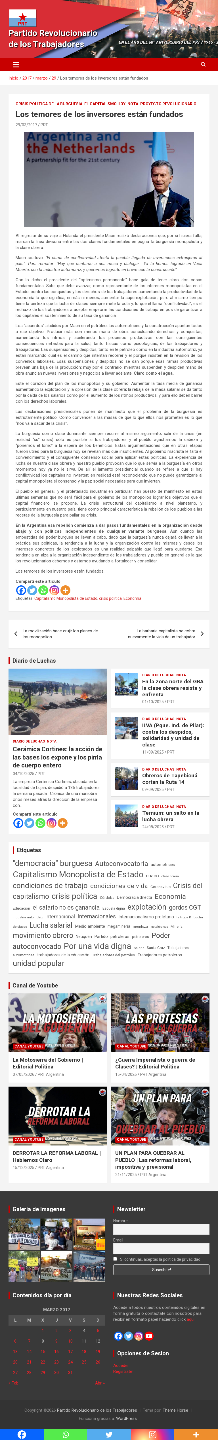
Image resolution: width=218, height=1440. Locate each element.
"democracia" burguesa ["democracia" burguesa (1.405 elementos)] (53, 863)
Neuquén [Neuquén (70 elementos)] (84, 936)
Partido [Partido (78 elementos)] (101, 936)
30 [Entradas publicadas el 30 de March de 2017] (56, 1372)
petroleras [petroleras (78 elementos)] (119, 936)
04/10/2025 (23, 773)
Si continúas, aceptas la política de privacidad (156, 1259)
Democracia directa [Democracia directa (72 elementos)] (134, 897)
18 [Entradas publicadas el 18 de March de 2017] (84, 1351)
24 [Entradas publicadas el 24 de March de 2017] (70, 1362)
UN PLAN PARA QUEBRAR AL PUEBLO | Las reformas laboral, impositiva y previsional (153, 1160)
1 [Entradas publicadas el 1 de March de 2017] (43, 1330)
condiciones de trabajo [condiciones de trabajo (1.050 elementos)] (50, 885)
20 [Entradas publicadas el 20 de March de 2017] (15, 1362)
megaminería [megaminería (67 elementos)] (119, 926)
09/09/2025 (153, 789)
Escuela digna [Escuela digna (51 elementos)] (113, 908)
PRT (44, 125)
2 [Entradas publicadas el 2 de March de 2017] (56, 1330)
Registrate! (123, 1371)
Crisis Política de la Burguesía (49, 104)
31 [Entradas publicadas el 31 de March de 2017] (70, 1372)
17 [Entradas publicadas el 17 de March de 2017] (70, 1351)
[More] (65, 590)
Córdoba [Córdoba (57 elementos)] (107, 897)
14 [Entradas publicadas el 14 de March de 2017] (29, 1351)
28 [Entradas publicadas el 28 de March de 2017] (29, 1372)
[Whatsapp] (43, 590)
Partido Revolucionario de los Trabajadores (97, 1410)
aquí (190, 1319)
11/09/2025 (153, 752)
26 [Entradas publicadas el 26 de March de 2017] (98, 1362)
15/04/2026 (126, 1074)
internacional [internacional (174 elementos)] (60, 917)
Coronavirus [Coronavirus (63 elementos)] (160, 886)
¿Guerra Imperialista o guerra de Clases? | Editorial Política (155, 1063)
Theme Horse (175, 1410)
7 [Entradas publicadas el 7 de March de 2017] (29, 1341)
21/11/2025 (126, 1174)
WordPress (126, 1418)
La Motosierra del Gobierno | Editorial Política (48, 1063)
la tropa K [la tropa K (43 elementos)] (184, 917)
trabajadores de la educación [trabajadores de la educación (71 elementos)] (63, 955)
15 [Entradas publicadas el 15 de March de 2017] (43, 1351)
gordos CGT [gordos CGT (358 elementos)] (185, 907)
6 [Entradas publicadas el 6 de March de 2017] (15, 1341)
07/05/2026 (23, 1074)
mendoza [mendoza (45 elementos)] (140, 927)
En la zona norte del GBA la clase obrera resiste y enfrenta (173, 688)
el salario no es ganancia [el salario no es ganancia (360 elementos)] (66, 907)
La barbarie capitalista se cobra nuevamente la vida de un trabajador (161, 633)
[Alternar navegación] (16, 64)
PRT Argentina (51, 1074)
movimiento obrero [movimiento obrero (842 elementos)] (43, 935)
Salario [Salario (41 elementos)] (139, 948)
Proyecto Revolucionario (168, 104)
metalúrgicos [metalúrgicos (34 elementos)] (159, 927)
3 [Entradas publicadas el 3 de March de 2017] (70, 1330)
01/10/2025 (153, 701)
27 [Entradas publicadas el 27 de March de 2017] (15, 1372)
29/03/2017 (26, 125)
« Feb (13, 1383)
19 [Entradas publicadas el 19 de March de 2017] (98, 1351)
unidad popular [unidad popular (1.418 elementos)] (39, 963)
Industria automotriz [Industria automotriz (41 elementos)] (28, 917)
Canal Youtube (28, 1046)
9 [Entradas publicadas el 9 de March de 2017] (56, 1341)
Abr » (100, 1383)
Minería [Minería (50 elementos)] (177, 926)
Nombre (120, 1221)
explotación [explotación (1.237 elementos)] (146, 907)
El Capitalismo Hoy (104, 104)
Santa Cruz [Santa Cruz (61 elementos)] (156, 948)
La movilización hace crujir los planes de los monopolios (60, 633)
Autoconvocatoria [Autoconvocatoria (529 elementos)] (121, 864)
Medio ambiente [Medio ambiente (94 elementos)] (90, 926)
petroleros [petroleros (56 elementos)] (140, 937)
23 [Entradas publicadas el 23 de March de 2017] (56, 1362)
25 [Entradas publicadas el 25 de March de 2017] (84, 1362)
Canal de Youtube (35, 985)
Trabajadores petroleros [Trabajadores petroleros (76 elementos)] (160, 955)
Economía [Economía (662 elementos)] (170, 897)
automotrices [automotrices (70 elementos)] (163, 864)
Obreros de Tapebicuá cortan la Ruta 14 (169, 778)
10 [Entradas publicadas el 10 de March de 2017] (70, 1341)
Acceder (121, 1365)
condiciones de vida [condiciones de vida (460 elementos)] (119, 886)
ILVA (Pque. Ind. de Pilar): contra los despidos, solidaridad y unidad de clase (173, 735)
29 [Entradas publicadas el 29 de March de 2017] (43, 1372)
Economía (132, 598)
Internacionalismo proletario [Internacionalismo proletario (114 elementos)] (146, 917)
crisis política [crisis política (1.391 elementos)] (74, 896)
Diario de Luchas (34, 660)
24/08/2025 (153, 827)
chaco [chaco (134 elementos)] (152, 875)
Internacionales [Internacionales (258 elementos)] (96, 916)
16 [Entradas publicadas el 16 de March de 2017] (56, 1351)
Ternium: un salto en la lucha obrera (170, 816)
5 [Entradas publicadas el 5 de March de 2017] (98, 1330)
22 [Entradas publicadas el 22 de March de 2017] (43, 1362)
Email (118, 1240)
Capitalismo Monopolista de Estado (65, 598)
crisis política (110, 598)
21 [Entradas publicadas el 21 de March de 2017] (29, 1362)
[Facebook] (21, 590)
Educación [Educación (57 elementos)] (21, 908)
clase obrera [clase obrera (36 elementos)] (170, 876)
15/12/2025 (23, 1167)
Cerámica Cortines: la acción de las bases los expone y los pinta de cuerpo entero (57, 757)
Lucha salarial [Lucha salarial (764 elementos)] (51, 925)
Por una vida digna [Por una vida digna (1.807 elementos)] (97, 946)
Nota (132, 104)
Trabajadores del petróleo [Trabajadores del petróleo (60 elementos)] (113, 955)
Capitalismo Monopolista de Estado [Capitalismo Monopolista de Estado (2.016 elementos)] (78, 874)
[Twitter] (32, 590)
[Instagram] (54, 590)
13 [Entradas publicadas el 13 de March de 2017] (15, 1351)
